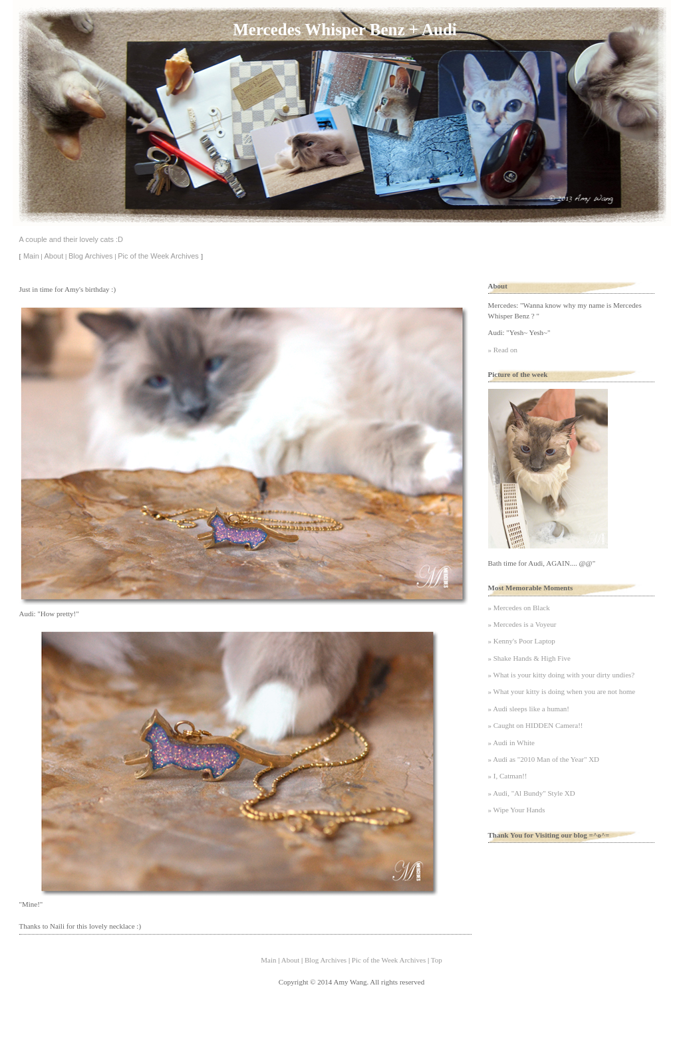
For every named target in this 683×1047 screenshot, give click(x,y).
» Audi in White (511, 743)
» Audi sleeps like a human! (529, 709)
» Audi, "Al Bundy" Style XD (531, 793)
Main (31, 256)
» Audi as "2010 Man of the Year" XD (544, 759)
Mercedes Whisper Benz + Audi (344, 30)
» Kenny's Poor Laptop (521, 641)
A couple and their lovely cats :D (71, 239)
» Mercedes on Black (519, 608)
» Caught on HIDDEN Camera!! (535, 725)
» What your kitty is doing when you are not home (562, 691)
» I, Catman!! (507, 776)
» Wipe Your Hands (516, 810)
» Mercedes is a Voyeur (522, 624)
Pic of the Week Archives (158, 256)
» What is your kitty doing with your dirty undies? (561, 675)
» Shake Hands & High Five (529, 658)
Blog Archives (90, 256)
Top (436, 960)
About (53, 256)
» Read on (503, 350)
